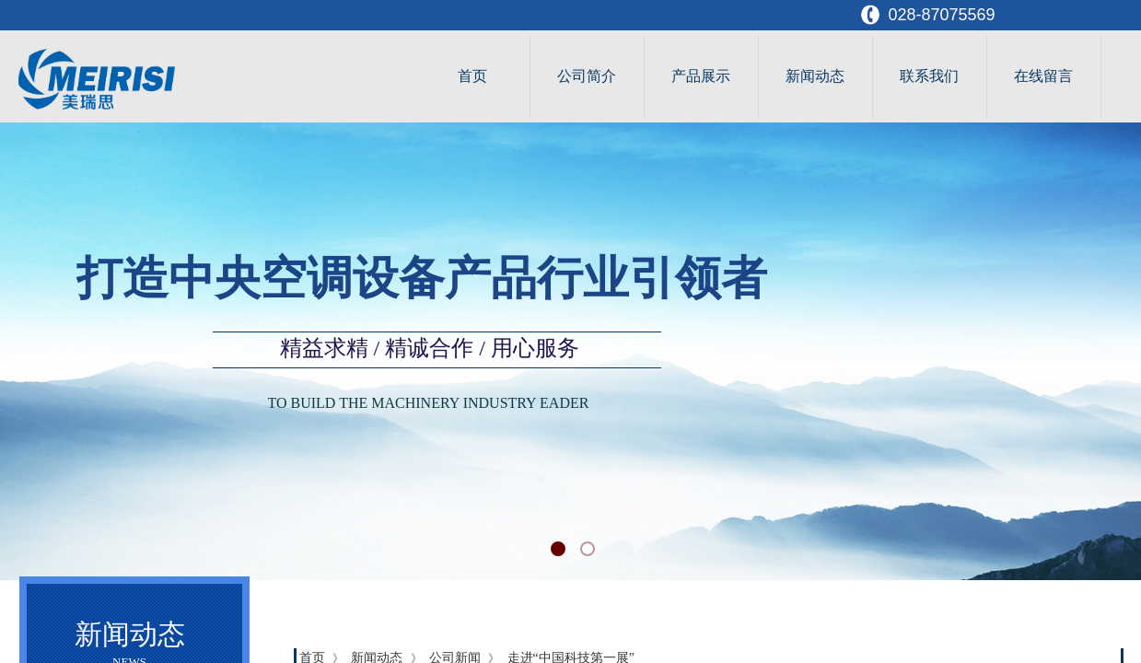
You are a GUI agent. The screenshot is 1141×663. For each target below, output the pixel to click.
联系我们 (929, 76)
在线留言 (1043, 76)
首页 (472, 76)
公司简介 (586, 76)
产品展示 (700, 76)
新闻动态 (815, 76)
